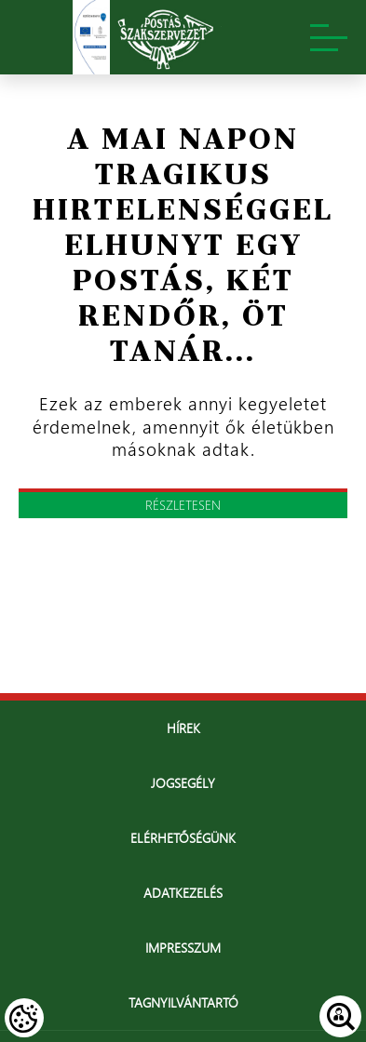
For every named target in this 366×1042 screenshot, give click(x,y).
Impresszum (183, 947)
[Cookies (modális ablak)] (24, 1017)
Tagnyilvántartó (183, 1002)
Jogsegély (183, 783)
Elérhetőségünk (183, 838)
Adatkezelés (183, 893)
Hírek (183, 728)
